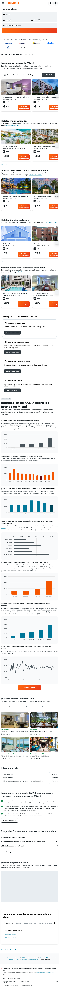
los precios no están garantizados (45, 972)
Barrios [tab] (18, 923)
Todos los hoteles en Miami (10, 950)
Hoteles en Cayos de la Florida (29, 959)
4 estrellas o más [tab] (10, 707)
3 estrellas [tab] (29, 707)
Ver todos (4, 164)
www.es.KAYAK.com (7, 958)
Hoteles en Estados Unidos (47, 958)
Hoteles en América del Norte (30, 958)
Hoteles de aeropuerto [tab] (46, 923)
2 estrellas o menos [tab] (48, 707)
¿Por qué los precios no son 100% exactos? (30, 985)
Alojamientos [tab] (8, 923)
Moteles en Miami (10, 937)
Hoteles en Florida (14, 959)
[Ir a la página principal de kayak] (13, 3)
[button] (3, 3)
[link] (24, 107)
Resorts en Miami (10, 934)
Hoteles (17, 958)
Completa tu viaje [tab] (30, 923)
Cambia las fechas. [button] (12, 125)
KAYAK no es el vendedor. (30, 978)
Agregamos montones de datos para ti (30, 982)
